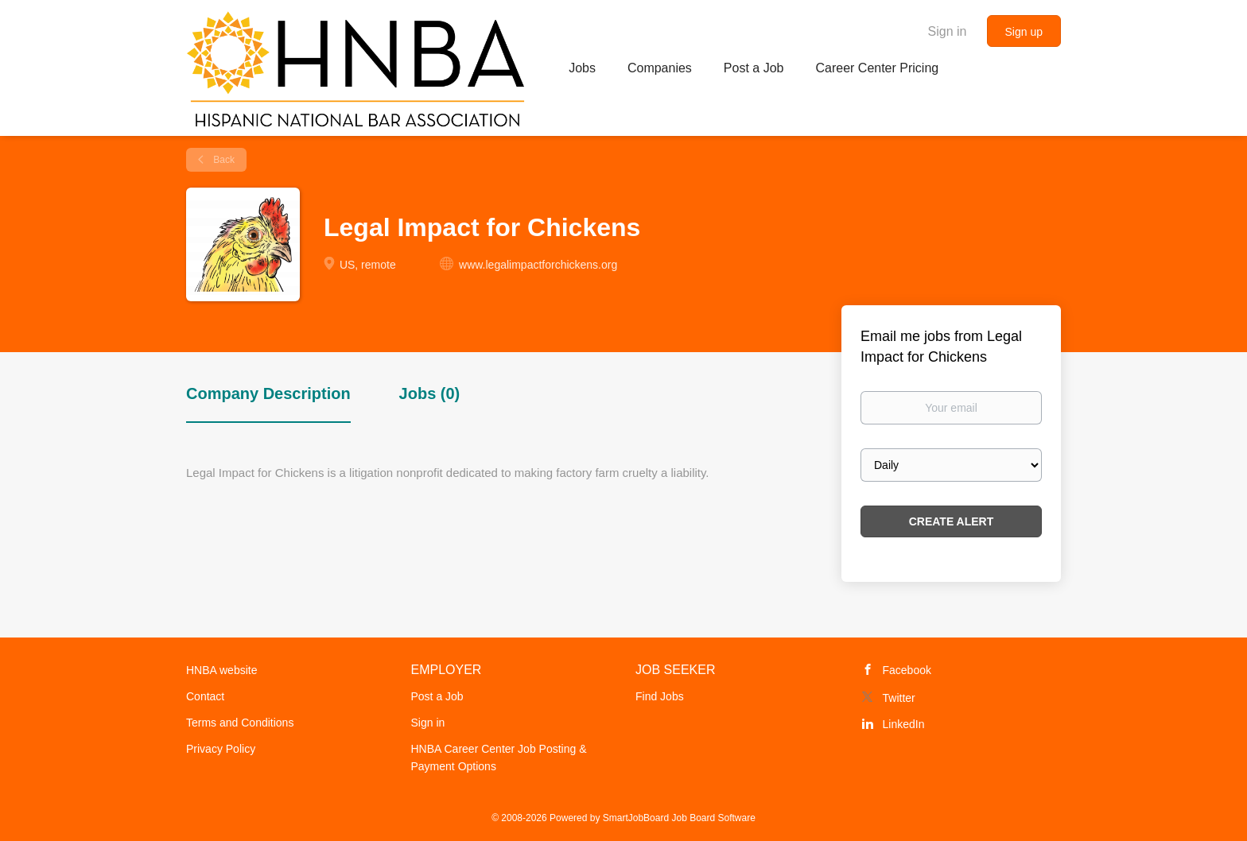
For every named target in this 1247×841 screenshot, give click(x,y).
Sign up (1024, 31)
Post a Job (437, 696)
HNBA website (221, 670)
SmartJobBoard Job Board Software (679, 818)
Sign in (947, 31)
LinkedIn (904, 724)
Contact (205, 696)
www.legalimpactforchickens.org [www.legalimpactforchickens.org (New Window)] (538, 264)
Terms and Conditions (239, 722)
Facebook (907, 670)
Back (223, 159)
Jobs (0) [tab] (429, 393)
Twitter (899, 698)
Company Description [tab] (268, 393)
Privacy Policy (220, 748)
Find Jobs (659, 696)
